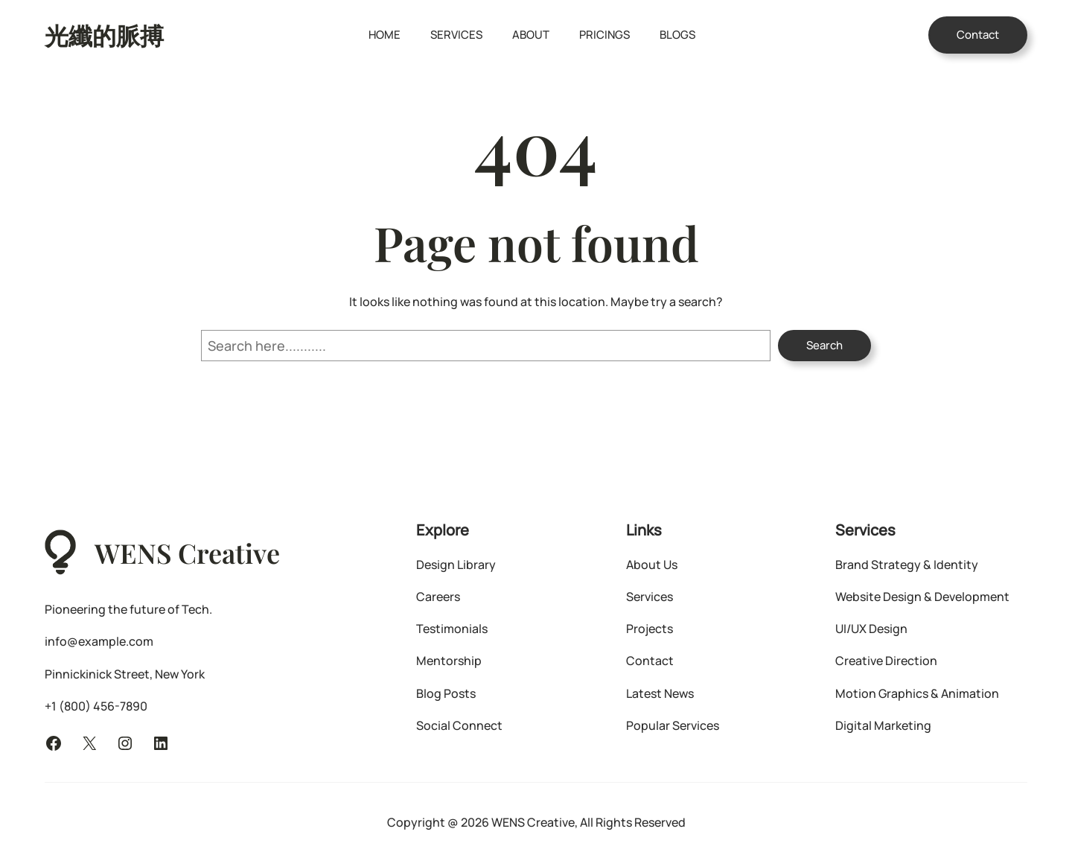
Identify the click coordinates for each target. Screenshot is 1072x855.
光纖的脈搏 (104, 35)
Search (824, 345)
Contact (978, 34)
